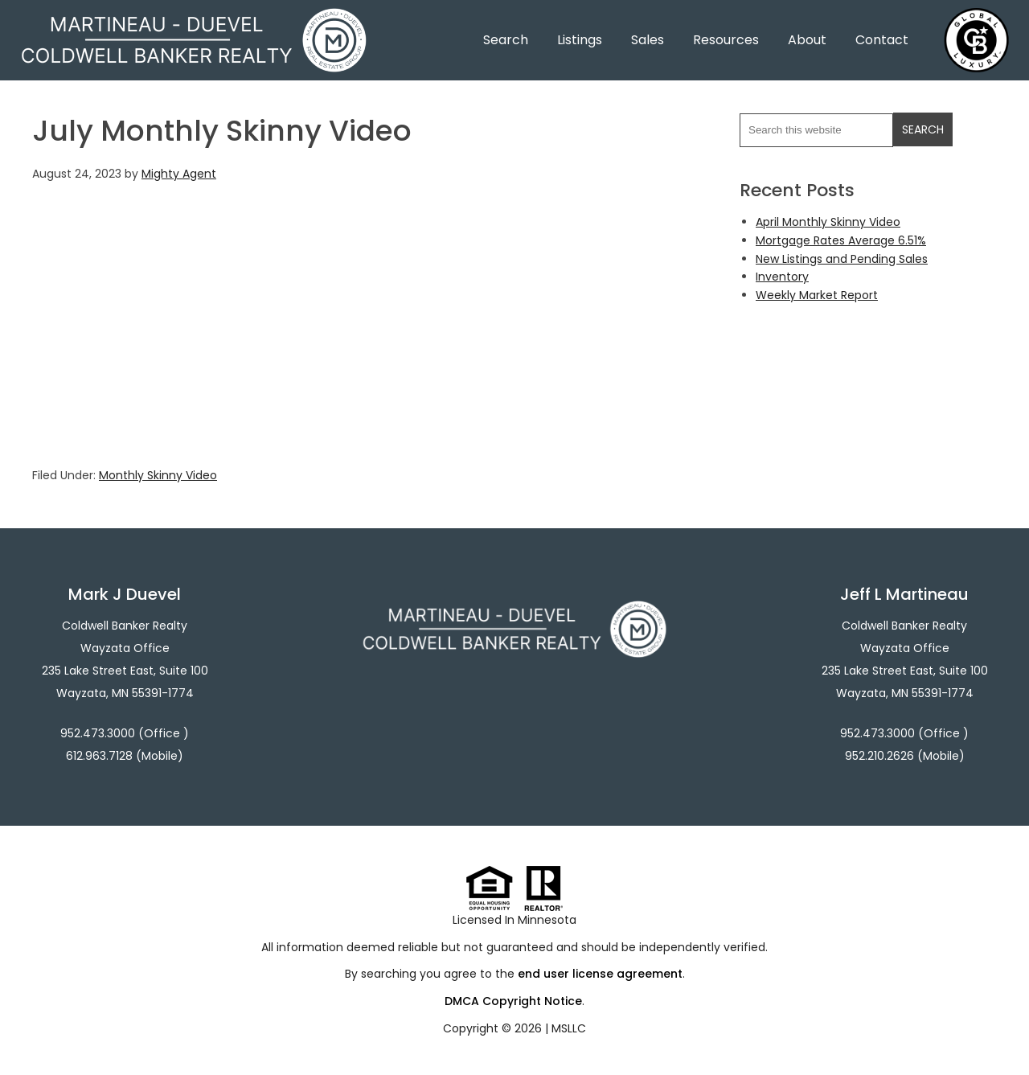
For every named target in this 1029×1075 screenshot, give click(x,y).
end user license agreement (600, 974)
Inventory (782, 277)
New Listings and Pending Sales (842, 259)
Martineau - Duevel (193, 18)
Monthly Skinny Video (158, 475)
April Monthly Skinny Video (828, 222)
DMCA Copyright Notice (513, 1001)
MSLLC (568, 1028)
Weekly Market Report (817, 295)
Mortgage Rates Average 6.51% (841, 240)
